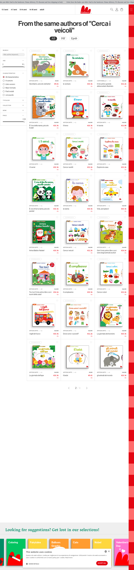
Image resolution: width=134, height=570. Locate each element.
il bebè (65, 375)
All (53, 38)
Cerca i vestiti (68, 167)
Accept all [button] (100, 563)
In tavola (100, 125)
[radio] (53, 38)
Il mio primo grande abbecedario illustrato (105, 85)
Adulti (42, 9)
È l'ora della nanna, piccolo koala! (39, 126)
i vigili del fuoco (34, 334)
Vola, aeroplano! (103, 209)
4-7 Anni (14, 9)
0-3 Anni (5, 9)
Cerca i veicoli (68, 250)
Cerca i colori (102, 292)
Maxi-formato (10, 88)
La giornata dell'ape (36, 375)
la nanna (66, 209)
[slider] (3, 66)
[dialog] (67, 558)
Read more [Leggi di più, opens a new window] (68, 557)
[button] (32, 563)
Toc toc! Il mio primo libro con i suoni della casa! (40, 293)
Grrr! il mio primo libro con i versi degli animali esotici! (107, 251)
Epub (74, 38)
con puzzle (9, 95)
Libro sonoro (10, 84)
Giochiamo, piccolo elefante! (40, 84)
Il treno (65, 125)
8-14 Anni (23, 9)
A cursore (9, 80)
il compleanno (68, 292)
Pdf (63, 38)
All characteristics (12, 77)
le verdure (67, 84)
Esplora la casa (102, 167)
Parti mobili (9, 91)
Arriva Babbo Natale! (37, 250)
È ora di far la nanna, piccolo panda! (39, 210)
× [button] (109, 550)
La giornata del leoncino (106, 334)
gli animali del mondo (105, 375)
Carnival (16, 541)
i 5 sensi (32, 167)
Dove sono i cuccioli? (71, 334)
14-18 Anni (33, 9)
